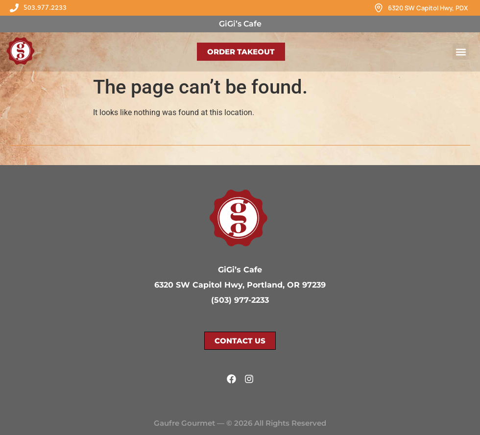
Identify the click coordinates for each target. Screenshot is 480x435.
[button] (461, 52)
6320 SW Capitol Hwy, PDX (428, 7)
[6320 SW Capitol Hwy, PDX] (378, 7)
